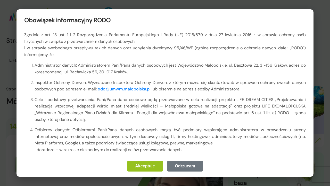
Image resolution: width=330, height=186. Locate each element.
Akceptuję (145, 166)
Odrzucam (185, 166)
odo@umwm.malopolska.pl (124, 89)
